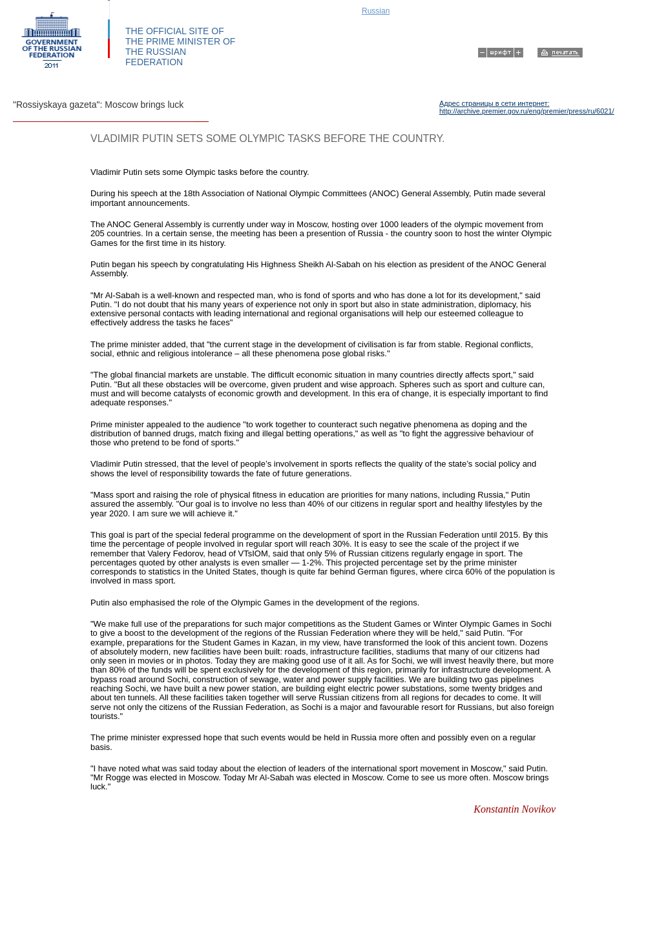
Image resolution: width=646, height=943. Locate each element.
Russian (376, 10)
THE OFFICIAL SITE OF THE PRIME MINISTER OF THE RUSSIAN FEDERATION (180, 46)
